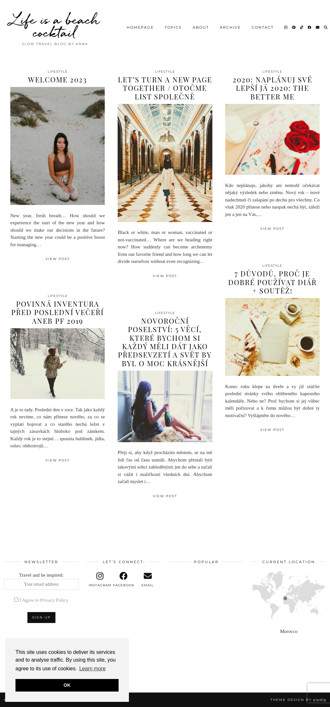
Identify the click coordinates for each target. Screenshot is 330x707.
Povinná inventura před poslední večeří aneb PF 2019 (57, 312)
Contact (263, 27)
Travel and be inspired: (41, 581)
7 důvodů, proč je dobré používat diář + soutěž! (272, 282)
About (201, 27)
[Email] (318, 27)
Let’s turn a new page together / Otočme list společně (165, 88)
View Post (57, 259)
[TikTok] (302, 27)
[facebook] (124, 579)
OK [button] (67, 685)
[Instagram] (286, 27)
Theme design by (298, 700)
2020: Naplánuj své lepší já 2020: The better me (272, 88)
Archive (230, 27)
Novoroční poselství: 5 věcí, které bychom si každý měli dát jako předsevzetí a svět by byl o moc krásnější (165, 342)
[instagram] (100, 579)
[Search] (326, 27)
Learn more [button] (92, 668)
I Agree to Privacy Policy (44, 600)
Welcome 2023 (57, 79)
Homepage (140, 27)
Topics (173, 27)
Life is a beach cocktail (55, 25)
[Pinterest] (294, 27)
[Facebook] (310, 27)
